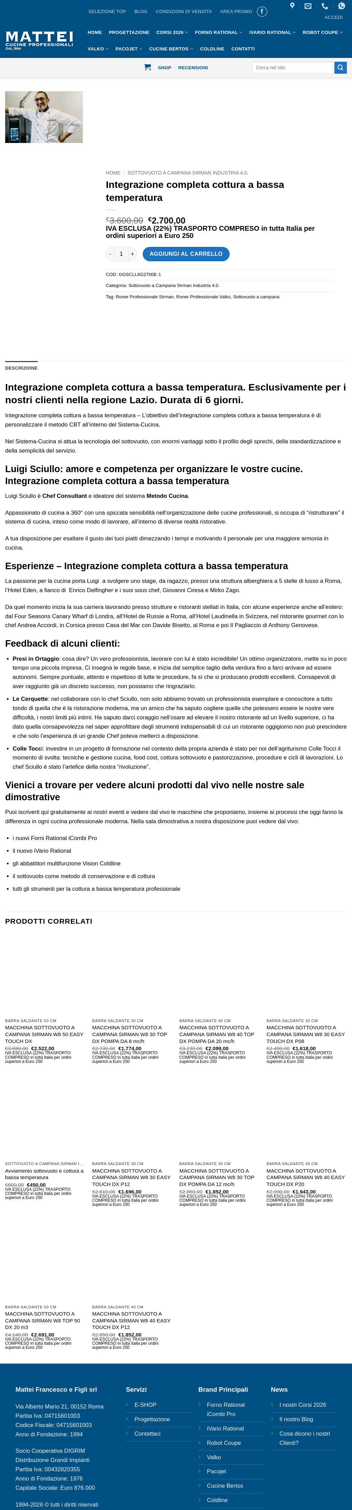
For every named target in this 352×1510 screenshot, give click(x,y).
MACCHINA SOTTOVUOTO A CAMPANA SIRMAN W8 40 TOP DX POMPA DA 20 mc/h (216, 1034)
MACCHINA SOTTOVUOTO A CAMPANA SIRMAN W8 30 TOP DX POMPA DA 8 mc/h (129, 1034)
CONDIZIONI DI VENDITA (184, 11)
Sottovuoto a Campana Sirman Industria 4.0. (188, 173)
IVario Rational (273, 32)
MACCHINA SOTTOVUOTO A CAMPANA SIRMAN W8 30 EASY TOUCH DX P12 (131, 1177)
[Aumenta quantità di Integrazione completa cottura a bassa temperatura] (133, 254)
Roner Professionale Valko (203, 296)
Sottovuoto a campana (256, 296)
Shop (164, 67)
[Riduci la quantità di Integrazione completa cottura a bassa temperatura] (110, 254)
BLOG (140, 11)
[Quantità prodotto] (121, 254)
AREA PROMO (236, 11)
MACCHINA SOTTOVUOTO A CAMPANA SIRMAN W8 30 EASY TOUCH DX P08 (305, 1034)
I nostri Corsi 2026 (302, 1405)
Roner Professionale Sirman (145, 296)
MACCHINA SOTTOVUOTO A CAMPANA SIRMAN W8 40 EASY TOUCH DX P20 (305, 1177)
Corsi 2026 (172, 32)
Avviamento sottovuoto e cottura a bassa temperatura (44, 1174)
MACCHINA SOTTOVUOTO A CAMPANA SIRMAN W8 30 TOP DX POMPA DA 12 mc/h (216, 1177)
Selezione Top (107, 11)
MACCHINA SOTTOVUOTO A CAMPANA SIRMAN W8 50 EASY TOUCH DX (44, 1034)
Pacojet (129, 49)
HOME (95, 32)
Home (113, 173)
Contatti (243, 48)
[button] (333, 17)
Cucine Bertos (171, 49)
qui (44, 812)
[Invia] (340, 68)
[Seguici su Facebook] (262, 12)
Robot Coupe (323, 32)
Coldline (212, 48)
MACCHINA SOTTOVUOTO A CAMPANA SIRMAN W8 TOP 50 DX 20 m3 (42, 1320)
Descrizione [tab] (21, 368)
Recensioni (193, 67)
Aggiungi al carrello (186, 254)
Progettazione (129, 32)
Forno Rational (219, 32)
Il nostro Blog (296, 1419)
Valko (98, 49)
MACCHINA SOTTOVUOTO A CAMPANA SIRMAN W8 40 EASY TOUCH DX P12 (131, 1320)
